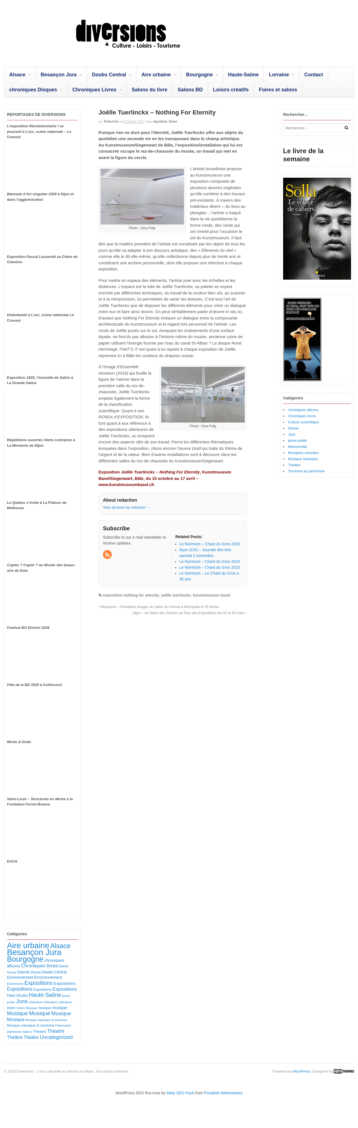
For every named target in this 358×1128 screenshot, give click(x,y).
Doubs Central (109, 74)
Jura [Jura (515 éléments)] (21, 1001)
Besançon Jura (59, 74)
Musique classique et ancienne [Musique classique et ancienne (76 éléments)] (46, 1020)
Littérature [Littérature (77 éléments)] (65, 1002)
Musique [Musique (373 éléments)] (61, 1013)
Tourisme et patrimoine (306, 471)
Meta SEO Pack (180, 1093)
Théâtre (294, 465)
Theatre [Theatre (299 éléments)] (55, 1031)
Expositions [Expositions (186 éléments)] (64, 983)
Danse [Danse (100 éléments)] (63, 966)
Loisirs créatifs (231, 89)
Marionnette (297, 447)
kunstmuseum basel (212, 595)
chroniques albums (303, 410)
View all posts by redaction (126, 507)
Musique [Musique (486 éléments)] (39, 1013)
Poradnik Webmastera (223, 1093)
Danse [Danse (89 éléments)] (11, 972)
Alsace (17, 74)
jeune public (297, 440)
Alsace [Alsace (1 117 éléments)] (60, 945)
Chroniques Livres (94, 89)
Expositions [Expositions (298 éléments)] (19, 989)
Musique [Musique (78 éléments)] (31, 1008)
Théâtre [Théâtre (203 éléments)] (31, 1037)
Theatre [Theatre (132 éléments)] (39, 1031)
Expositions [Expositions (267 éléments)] (64, 989)
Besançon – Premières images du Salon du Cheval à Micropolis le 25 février (159, 607)
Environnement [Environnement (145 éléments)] (20, 977)
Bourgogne (199, 74)
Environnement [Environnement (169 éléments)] (48, 977)
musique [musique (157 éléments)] (59, 1007)
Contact (313, 74)
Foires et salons (278, 89)
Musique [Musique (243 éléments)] (15, 1019)
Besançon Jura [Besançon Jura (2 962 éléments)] (34, 952)
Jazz (292, 434)
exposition (160, 121)
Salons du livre (149, 89)
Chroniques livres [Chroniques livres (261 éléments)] (39, 965)
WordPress (301, 1071)
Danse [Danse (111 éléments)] (36, 972)
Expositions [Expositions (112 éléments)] (42, 989)
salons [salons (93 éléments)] (27, 1032)
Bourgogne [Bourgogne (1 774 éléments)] (25, 959)
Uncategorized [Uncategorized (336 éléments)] (56, 1037)
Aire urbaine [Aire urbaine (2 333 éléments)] (28, 945)
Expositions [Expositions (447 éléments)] (38, 983)
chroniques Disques (33, 89)
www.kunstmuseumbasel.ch (126, 484)
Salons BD (190, 89)
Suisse (172, 121)
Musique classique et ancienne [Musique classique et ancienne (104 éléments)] (30, 1025)
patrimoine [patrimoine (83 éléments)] (14, 1031)
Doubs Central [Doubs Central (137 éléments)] (54, 972)
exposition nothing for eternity (131, 595)
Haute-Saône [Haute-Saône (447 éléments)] (45, 995)
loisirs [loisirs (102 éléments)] (11, 1008)
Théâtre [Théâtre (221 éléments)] (15, 1037)
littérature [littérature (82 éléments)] (50, 1002)
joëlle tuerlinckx (176, 595)
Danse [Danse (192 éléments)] (23, 972)
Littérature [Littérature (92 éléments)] (35, 1002)
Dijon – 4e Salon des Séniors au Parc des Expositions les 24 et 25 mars (190, 613)
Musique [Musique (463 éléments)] (17, 1013)
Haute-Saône (243, 74)
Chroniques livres (302, 416)
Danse (293, 428)
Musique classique (303, 459)
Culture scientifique (303, 422)
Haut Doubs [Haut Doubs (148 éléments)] (17, 995)
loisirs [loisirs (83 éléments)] (21, 1008)
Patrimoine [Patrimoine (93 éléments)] (63, 1025)
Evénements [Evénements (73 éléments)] (15, 983)
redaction (111, 121)
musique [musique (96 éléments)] (44, 1008)
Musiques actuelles (303, 453)
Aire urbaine (156, 74)
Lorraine (279, 74)
